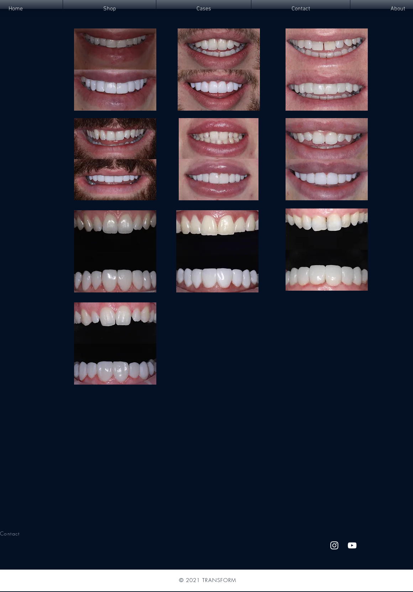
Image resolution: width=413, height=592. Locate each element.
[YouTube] (352, 545)
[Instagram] (334, 545)
